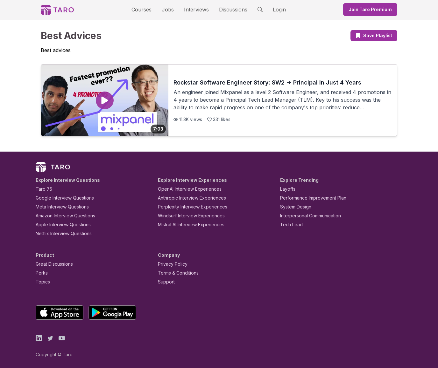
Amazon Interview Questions (62, 215)
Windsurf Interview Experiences (186, 215)
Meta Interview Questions (59, 206)
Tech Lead (289, 224)
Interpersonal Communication (307, 215)
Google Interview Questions (61, 197)
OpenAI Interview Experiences (185, 189)
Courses (147, 9)
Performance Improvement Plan (308, 197)
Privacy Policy (171, 264)
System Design (293, 206)
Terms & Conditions (176, 272)
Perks (41, 272)
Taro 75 (42, 189)
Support (165, 281)
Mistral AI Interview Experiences (187, 224)
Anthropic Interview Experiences (187, 197)
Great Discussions (52, 264)
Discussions (228, 9)
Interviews (195, 9)
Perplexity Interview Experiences (187, 206)
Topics (41, 281)
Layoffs (287, 189)
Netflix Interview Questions (60, 233)
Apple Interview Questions (60, 224)
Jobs (169, 9)
